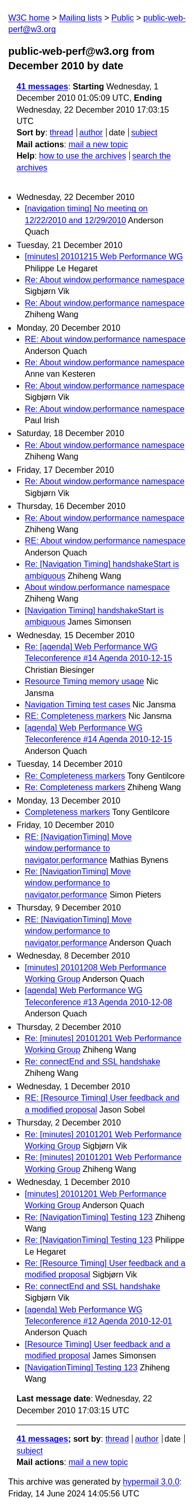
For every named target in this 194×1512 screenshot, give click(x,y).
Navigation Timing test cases (77, 704)
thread (61, 132)
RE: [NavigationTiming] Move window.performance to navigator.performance (78, 848)
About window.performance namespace (97, 587)
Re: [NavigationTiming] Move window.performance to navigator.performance (78, 883)
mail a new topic (98, 144)
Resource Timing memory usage (84, 681)
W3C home (29, 17)
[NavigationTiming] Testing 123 (81, 1367)
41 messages (42, 86)
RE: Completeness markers (75, 716)
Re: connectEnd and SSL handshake (92, 1061)
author (90, 132)
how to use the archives (82, 155)
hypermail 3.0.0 (151, 1481)
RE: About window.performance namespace (105, 339)
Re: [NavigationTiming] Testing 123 (89, 1217)
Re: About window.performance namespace (105, 279)
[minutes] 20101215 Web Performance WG (104, 256)
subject (144, 132)
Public (122, 17)
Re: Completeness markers (75, 776)
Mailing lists (80, 17)
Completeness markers (67, 812)
